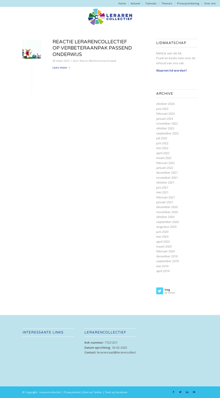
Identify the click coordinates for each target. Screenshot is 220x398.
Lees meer (62, 67)
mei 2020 (162, 236)
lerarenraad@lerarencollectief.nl (120, 352)
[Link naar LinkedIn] (187, 392)
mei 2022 (162, 148)
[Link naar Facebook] (173, 392)
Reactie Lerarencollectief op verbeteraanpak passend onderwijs (92, 48)
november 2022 (167, 123)
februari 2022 (165, 163)
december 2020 (167, 207)
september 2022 (167, 133)
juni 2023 (162, 109)
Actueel (135, 3)
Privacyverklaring (188, 3)
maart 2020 (164, 246)
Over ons (210, 3)
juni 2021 (162, 187)
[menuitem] (122, 3)
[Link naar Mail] (194, 392)
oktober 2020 (165, 217)
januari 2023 (164, 119)
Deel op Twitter (92, 392)
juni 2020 (162, 232)
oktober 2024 (165, 104)
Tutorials (150, 3)
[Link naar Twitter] (180, 392)
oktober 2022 (165, 128)
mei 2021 (162, 192)
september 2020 (167, 222)
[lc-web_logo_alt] (109, 17)
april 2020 (163, 241)
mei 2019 (162, 266)
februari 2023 (165, 113)
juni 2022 (162, 143)
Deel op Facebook (116, 392)
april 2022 (163, 153)
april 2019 (163, 271)
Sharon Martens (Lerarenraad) (97, 60)
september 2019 (167, 261)
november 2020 (167, 212)
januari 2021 (164, 202)
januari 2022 (164, 168)
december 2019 (167, 256)
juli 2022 (161, 138)
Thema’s (166, 3)
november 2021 (167, 177)
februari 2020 (165, 251)
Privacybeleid (72, 392)
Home (122, 3)
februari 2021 (165, 197)
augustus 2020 (166, 227)
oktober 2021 (165, 182)
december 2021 (167, 172)
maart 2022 (164, 158)
